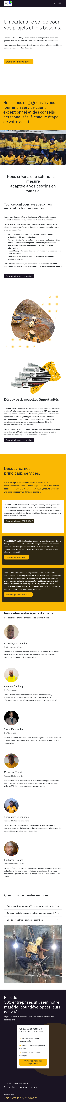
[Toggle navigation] (59, 3)
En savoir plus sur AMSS (16, 557)
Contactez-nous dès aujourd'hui (33, 1062)
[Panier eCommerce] (54, 3)
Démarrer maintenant (19, 61)
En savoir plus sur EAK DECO (18, 594)
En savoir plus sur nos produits (19, 276)
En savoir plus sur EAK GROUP (19, 521)
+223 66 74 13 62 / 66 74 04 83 (20, 1098)
